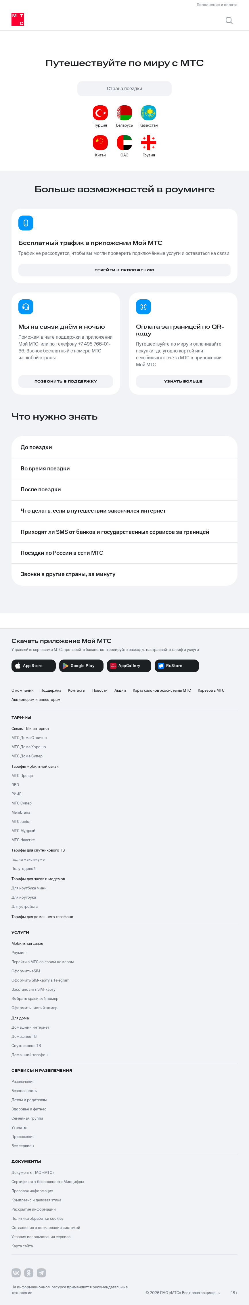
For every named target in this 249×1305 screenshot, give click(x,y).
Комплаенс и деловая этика (36, 1200)
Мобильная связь (27, 944)
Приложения (23, 1137)
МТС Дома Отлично (29, 738)
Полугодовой (24, 869)
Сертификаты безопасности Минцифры (48, 1182)
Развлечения (23, 1082)
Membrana (21, 812)
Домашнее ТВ (24, 1037)
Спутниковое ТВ (26, 1046)
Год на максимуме (28, 859)
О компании (23, 690)
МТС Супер (22, 803)
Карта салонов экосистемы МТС (162, 690)
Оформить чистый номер (35, 1008)
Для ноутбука (24, 897)
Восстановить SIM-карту (33, 989)
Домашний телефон (30, 1055)
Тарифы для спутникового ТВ (38, 850)
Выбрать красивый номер (35, 999)
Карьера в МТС (211, 690)
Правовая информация (32, 1191)
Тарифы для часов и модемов (38, 879)
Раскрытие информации (34, 1209)
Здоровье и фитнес (29, 1109)
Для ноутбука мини (29, 888)
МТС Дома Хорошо (29, 747)
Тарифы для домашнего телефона (42, 917)
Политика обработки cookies (38, 1218)
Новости (100, 690)
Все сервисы (23, 1146)
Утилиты (19, 1128)
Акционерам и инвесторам (36, 700)
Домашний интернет (30, 1027)
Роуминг (19, 953)
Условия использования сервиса (41, 1237)
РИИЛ (17, 794)
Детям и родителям (29, 1100)
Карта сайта (22, 1246)
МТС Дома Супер (27, 756)
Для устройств (25, 907)
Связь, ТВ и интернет (30, 729)
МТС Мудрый (23, 831)
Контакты (76, 690)
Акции (120, 690)
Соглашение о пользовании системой (46, 1228)
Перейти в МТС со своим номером (43, 962)
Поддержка (51, 690)
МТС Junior (21, 822)
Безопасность (24, 1091)
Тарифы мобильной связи (35, 766)
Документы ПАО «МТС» (33, 1173)
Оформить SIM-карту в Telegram (41, 980)
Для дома (20, 1018)
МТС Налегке (23, 840)
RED (15, 785)
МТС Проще (22, 776)
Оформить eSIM (26, 971)
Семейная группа (27, 1118)
